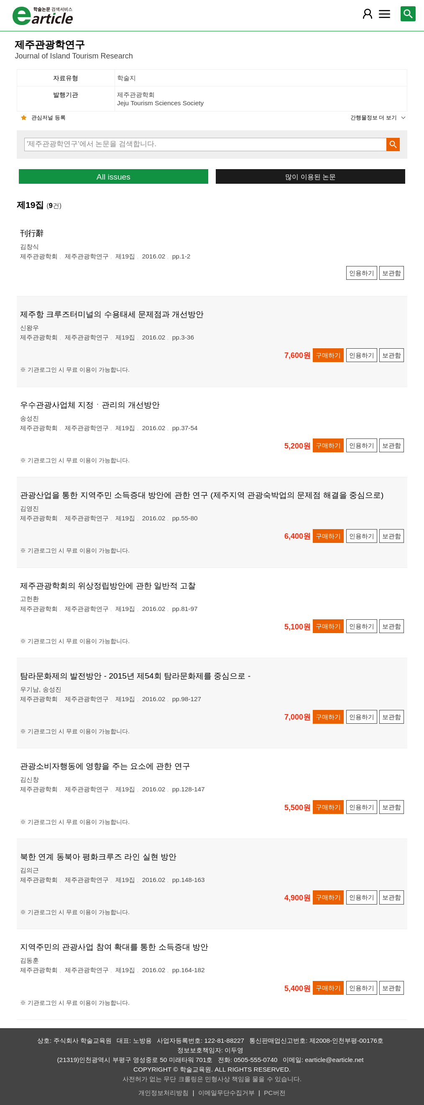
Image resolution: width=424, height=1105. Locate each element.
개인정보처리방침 (163, 1092)
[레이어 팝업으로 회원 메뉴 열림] (367, 13)
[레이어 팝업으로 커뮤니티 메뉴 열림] (384, 13)
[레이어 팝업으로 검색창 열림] (408, 13)
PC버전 (274, 1092)
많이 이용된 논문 (310, 176)
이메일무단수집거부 (226, 1092)
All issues (113, 176)
